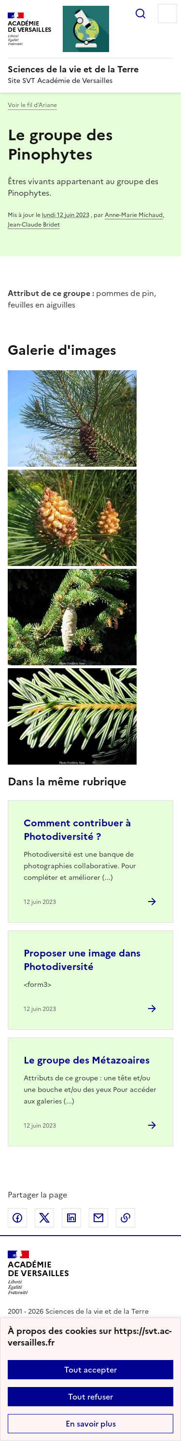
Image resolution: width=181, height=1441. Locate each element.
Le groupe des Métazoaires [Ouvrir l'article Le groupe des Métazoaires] (87, 1060)
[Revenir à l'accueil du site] (38, 1272)
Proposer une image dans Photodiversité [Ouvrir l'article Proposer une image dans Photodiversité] (82, 960)
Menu (167, 13)
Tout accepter (90, 1369)
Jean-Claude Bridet (34, 224)
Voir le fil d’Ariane (32, 105)
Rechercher (140, 13)
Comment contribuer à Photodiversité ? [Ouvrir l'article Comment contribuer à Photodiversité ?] (77, 830)
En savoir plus (91, 1423)
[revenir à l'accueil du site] (90, 69)
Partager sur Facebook (17, 1217)
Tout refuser (90, 1396)
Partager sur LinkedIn (71, 1217)
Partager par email (98, 1217)
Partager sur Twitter (44, 1217)
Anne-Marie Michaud (134, 215)
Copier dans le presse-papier (125, 1217)
